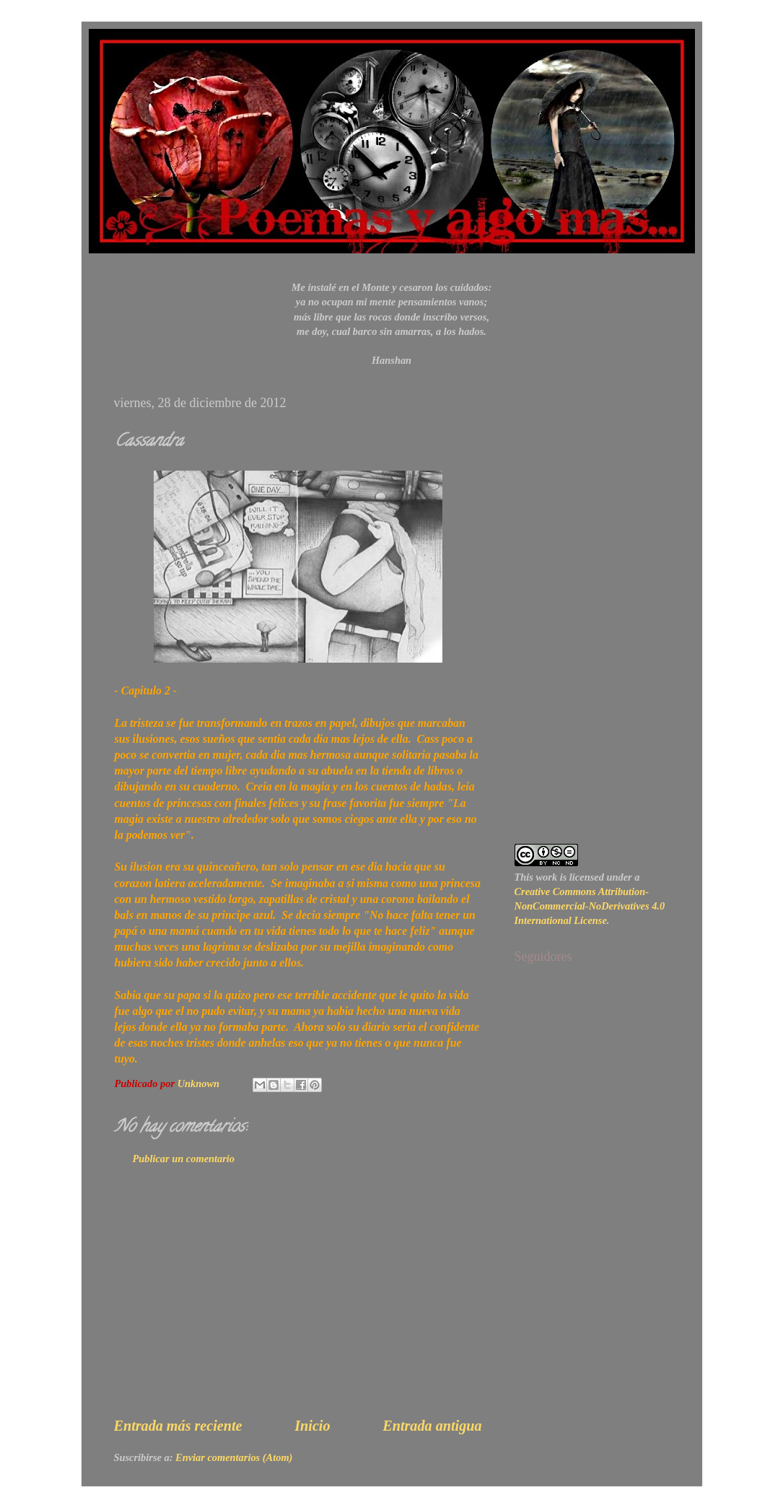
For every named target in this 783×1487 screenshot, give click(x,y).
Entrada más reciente (178, 1426)
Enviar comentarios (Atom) (233, 1457)
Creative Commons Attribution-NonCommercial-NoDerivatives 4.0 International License (590, 906)
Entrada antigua (431, 1426)
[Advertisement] (298, 1304)
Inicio (312, 1426)
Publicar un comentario (184, 1158)
